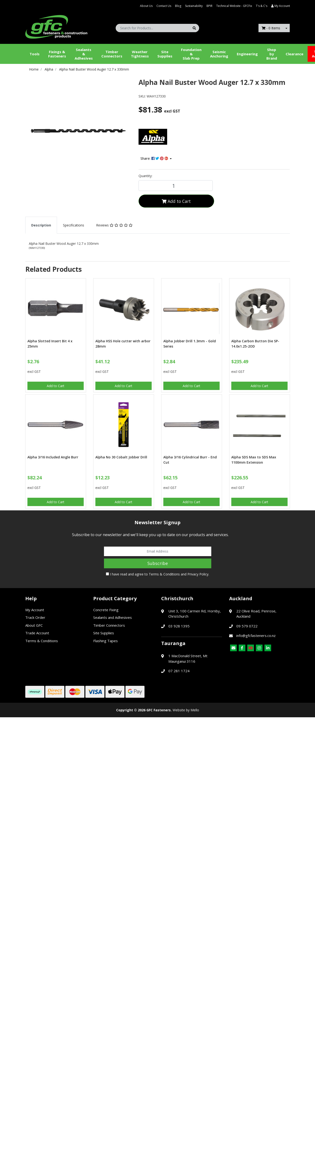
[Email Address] (157, 551)
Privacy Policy (197, 574)
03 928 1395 (179, 626)
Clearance (294, 53)
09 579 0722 (247, 626)
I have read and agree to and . (157, 574)
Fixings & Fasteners (57, 53)
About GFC (34, 625)
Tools (35, 53)
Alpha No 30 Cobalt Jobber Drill (121, 457)
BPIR (209, 6)
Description (41, 225)
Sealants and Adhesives (112, 617)
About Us (146, 6)
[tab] (41, 225)
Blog (178, 6)
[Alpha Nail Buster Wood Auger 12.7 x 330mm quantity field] (176, 185)
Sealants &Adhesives (84, 54)
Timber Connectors (111, 53)
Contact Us (163, 6)
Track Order (35, 617)
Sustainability (194, 6)
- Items (271, 28)
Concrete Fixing (106, 609)
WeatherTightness (140, 53)
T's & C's (261, 6)
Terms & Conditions (164, 574)
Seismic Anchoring (219, 53)
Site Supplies (164, 53)
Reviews (114, 225)
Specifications (73, 225)
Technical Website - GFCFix (234, 6)
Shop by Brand (271, 54)
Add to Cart (176, 201)
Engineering (247, 53)
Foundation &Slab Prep (191, 54)
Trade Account (37, 633)
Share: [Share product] (154, 158)
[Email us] (233, 648)
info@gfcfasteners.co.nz (256, 635)
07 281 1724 (179, 670)
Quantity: (145, 176)
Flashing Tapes (105, 640)
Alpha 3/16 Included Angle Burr (52, 457)
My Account (34, 609)
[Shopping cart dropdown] (286, 28)
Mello (195, 710)
